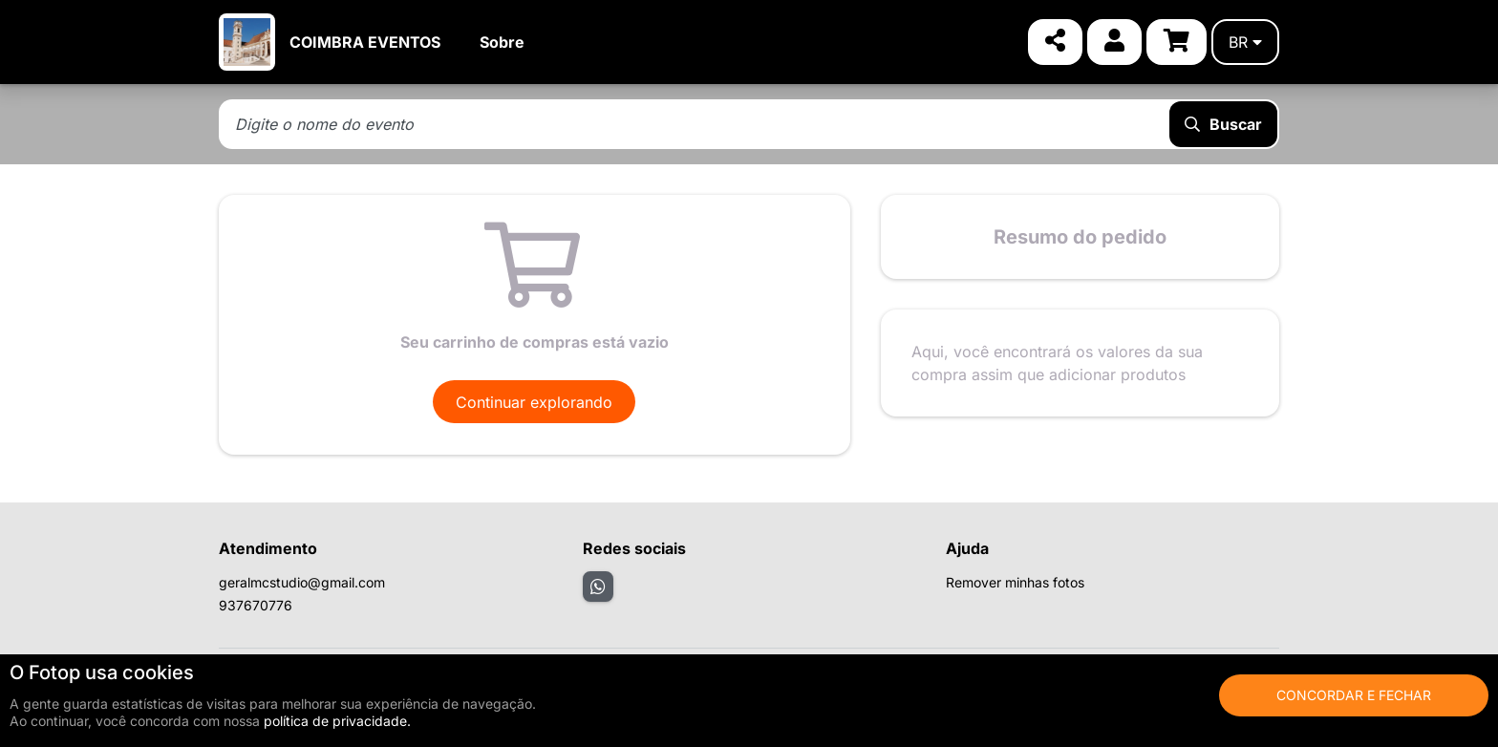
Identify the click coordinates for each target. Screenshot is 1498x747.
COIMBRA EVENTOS (364, 42)
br (1245, 42)
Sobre (502, 42)
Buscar (1223, 124)
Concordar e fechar (1353, 695)
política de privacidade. (337, 721)
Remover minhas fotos (1015, 582)
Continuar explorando (534, 402)
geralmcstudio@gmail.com (302, 582)
